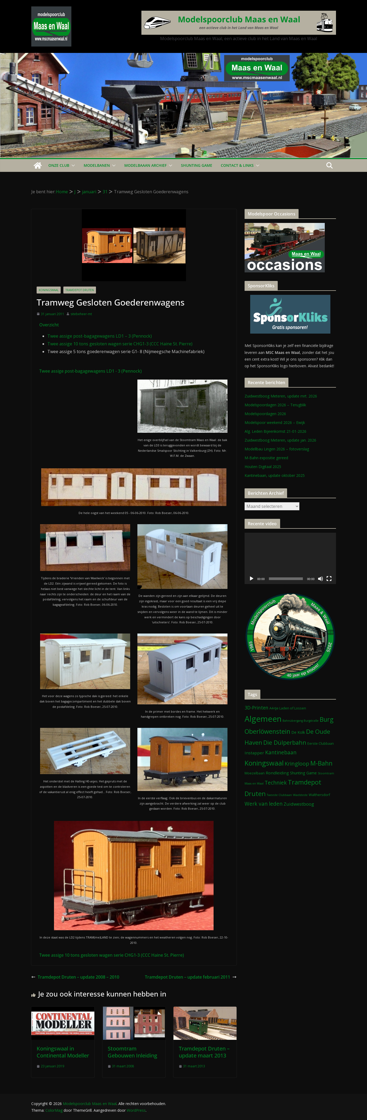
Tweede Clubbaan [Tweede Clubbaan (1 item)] (279, 795)
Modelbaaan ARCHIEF (145, 165)
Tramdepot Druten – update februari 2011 (191, 977)
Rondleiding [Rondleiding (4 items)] (277, 772)
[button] (72, 165)
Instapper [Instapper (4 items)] (254, 752)
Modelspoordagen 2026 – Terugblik (275, 404)
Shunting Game (196, 165)
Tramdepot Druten (79, 290)
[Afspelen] (251, 578)
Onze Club (58, 165)
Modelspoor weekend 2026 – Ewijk (275, 422)
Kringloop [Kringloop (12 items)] (297, 763)
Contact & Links (237, 165)
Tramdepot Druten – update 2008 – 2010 (75, 977)
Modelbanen (97, 165)
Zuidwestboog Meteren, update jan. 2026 (280, 440)
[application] (290, 558)
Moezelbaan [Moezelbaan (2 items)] (255, 773)
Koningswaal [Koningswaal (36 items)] (264, 762)
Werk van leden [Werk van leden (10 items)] (264, 803)
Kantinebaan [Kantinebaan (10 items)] (280, 752)
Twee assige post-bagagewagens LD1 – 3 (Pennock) (99, 336)
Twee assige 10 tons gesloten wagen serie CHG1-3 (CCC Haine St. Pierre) (119, 344)
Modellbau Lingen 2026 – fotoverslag (277, 448)
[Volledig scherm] (329, 578)
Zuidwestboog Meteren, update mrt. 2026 (281, 396)
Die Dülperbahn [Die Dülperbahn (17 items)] (284, 742)
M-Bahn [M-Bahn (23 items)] (321, 763)
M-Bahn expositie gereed (266, 457)
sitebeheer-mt (81, 314)
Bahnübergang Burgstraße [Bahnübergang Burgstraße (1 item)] (301, 721)
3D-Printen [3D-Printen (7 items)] (256, 707)
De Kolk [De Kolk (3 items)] (298, 732)
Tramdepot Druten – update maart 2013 (204, 1052)
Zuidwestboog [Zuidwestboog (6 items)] (299, 804)
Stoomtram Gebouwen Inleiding (132, 1052)
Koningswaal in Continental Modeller (63, 1052)
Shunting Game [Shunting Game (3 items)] (303, 772)
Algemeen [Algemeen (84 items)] (263, 718)
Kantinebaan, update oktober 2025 (275, 475)
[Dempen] (320, 578)
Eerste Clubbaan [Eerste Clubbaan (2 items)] (320, 743)
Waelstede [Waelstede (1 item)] (300, 795)
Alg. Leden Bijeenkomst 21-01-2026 (275, 431)
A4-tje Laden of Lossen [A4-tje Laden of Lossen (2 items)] (287, 708)
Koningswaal (49, 290)
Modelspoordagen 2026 (265, 413)
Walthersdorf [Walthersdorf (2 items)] (319, 794)
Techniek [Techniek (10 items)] (276, 782)
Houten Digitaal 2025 (263, 466)
